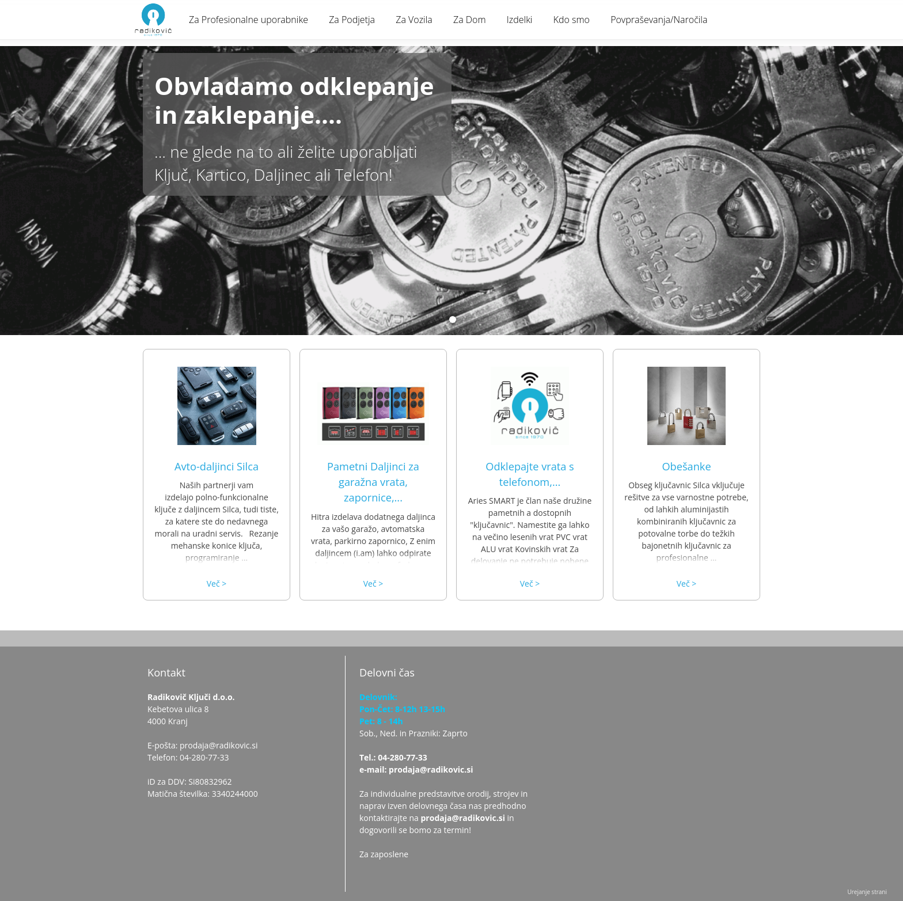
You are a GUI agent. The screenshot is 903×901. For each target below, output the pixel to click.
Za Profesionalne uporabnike (248, 19)
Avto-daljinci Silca (216, 466)
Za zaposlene (383, 854)
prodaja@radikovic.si (463, 817)
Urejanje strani (867, 892)
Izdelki (520, 19)
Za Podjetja (352, 19)
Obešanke (686, 466)
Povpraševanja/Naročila (658, 19)
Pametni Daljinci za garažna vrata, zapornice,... (373, 482)
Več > (217, 583)
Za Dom (469, 19)
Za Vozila (414, 19)
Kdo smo (571, 19)
